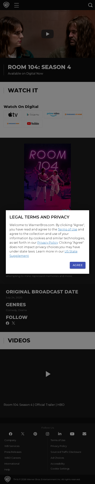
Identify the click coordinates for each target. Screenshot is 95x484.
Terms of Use (67, 229)
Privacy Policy (47, 242)
